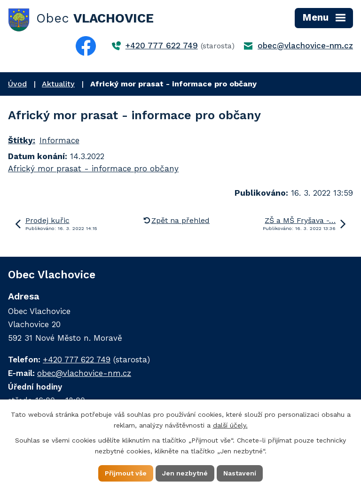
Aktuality (58, 83)
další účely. (230, 425)
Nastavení (239, 473)
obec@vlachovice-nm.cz (305, 45)
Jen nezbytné (185, 473)
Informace (59, 140)
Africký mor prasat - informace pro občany (93, 168)
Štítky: (21, 140)
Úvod (17, 83)
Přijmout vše (126, 473)
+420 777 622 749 (162, 45)
